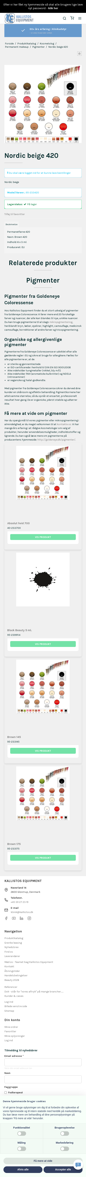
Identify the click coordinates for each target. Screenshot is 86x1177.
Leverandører (12, 956)
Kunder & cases (14, 996)
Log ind (8, 1040)
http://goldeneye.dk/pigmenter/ (56, 439)
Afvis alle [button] (22, 1169)
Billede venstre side (15, 1006)
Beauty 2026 (11, 980)
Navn (7, 1073)
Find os (8, 951)
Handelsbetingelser (16, 975)
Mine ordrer (11, 1027)
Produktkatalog (13, 938)
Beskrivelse (11, 224)
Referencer (10, 987)
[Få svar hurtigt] (78, 1164)
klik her (53, 8)
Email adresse (14, 1056)
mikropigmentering (60, 322)
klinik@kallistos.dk (22, 912)
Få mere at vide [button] (43, 1160)
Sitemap (9, 1010)
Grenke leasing (13, 942)
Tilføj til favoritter (14, 214)
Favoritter (10, 1031)
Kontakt (9, 966)
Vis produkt (43, 537)
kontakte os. (64, 424)
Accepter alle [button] (63, 1169)
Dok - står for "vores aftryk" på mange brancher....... (33, 991)
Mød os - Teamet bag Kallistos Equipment (28, 962)
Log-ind (8, 1001)
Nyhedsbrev (11, 947)
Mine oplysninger (14, 1036)
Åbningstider (12, 971)
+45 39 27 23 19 (19, 902)
